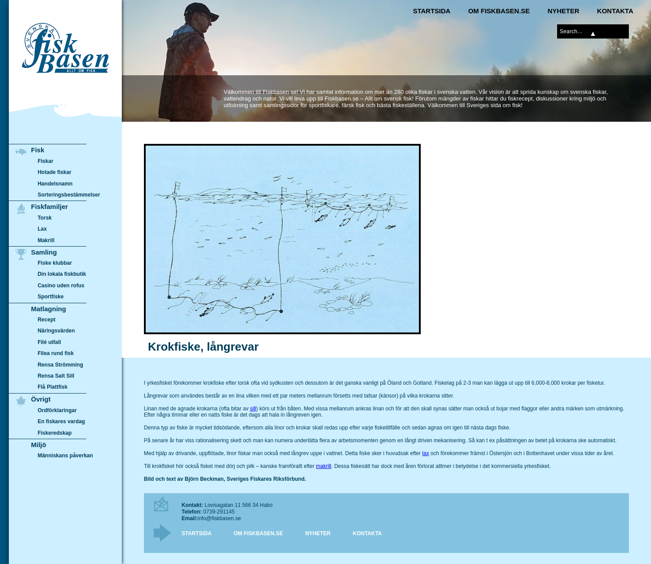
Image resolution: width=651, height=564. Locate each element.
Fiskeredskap (55, 432)
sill (253, 409)
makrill (323, 466)
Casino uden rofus (61, 285)
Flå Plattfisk (52, 387)
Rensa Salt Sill (56, 376)
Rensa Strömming (60, 365)
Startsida (431, 11)
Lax (42, 229)
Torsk (45, 218)
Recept (46, 320)
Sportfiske (51, 297)
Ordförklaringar (57, 410)
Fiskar (45, 161)
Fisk (37, 150)
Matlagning (48, 309)
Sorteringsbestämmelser (69, 195)
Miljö (38, 444)
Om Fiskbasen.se (499, 11)
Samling (44, 252)
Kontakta (615, 11)
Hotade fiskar (54, 172)
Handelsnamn (55, 184)
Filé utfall (49, 342)
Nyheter (563, 11)
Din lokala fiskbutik (62, 274)
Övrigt (40, 399)
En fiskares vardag (61, 421)
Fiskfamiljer (49, 206)
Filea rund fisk (56, 354)
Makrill (46, 240)
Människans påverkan (65, 455)
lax (425, 453)
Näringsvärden (56, 331)
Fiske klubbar (55, 263)
